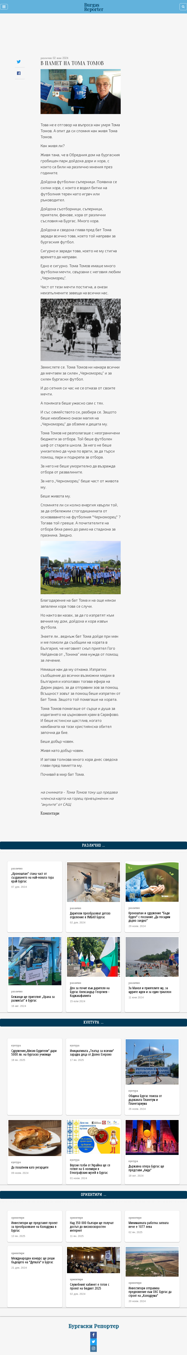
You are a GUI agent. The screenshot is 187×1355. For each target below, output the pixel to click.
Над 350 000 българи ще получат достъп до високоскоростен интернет (92, 1226)
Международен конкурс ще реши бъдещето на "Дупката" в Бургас (33, 1260)
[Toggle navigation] (4, 6)
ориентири (17, 1217)
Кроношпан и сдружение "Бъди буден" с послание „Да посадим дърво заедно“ (149, 916)
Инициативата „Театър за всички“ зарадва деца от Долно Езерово (92, 1052)
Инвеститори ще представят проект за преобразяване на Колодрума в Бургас (34, 1226)
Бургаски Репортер (93, 1325)
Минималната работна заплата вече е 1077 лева (149, 1224)
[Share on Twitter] (18, 61)
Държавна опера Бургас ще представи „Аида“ (146, 1168)
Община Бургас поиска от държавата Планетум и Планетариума (145, 1099)
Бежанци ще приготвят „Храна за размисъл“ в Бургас (33, 998)
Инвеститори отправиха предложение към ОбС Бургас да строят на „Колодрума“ (150, 1292)
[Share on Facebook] (18, 73)
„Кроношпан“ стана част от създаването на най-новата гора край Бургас (32, 877)
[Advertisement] (76, 36)
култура (16, 1045)
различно (17, 868)
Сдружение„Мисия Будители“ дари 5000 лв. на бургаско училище (34, 1052)
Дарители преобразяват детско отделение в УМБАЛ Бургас (90, 915)
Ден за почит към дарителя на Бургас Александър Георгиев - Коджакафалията (90, 991)
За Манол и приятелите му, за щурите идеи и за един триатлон (150, 989)
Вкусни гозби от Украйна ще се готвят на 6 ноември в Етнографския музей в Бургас (90, 1169)
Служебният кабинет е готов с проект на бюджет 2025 (89, 1286)
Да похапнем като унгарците (30, 1167)
